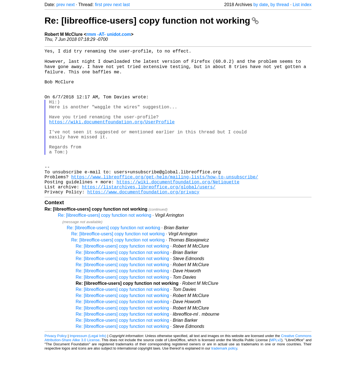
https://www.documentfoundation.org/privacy (143, 223)
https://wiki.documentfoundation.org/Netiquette (178, 211)
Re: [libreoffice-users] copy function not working (151, 21)
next (70, 4)
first (98, 4)
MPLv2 (275, 371)
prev (60, 4)
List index (302, 4)
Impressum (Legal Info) (88, 367)
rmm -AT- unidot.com (108, 34)
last (126, 4)
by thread (279, 4)
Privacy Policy (55, 367)
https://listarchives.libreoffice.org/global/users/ (148, 217)
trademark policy (224, 380)
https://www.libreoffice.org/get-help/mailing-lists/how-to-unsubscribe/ (164, 205)
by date (260, 4)
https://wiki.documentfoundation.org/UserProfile (112, 137)
